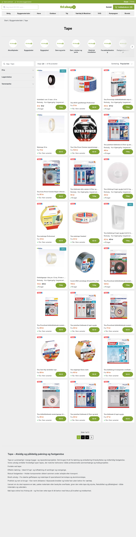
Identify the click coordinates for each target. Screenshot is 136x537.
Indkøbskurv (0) (123, 7)
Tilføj (61, 107)
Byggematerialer (16, 20)
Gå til (94, 107)
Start (6, 20)
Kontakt (109, 7)
